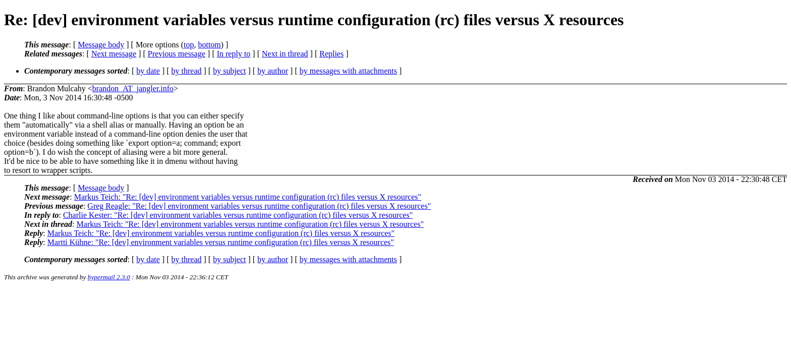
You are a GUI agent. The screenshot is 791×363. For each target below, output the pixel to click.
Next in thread (285, 53)
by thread (187, 71)
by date (148, 71)
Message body (101, 44)
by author (272, 71)
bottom (209, 44)
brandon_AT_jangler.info (133, 88)
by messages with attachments (348, 71)
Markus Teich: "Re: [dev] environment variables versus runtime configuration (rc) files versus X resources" (247, 197)
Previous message (176, 53)
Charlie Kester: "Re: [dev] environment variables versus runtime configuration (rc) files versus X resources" (238, 215)
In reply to (234, 53)
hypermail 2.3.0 (109, 277)
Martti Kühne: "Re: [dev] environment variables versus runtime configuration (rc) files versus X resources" (220, 242)
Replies (331, 53)
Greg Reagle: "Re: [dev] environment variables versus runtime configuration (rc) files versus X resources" (259, 206)
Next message (113, 53)
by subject (229, 71)
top (189, 44)
